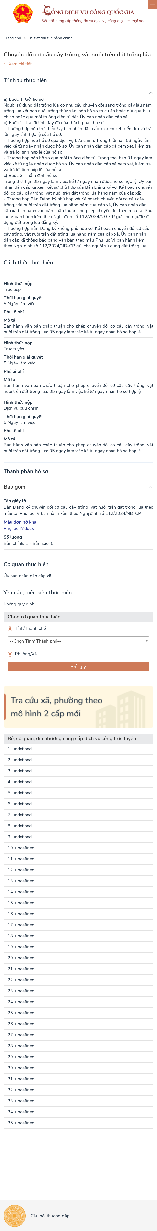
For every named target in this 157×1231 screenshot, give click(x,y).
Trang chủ (12, 38)
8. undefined (20, 826)
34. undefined (21, 1112)
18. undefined (21, 936)
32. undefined (21, 1090)
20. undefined (21, 958)
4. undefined (20, 782)
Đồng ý (78, 667)
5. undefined (20, 793)
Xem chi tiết (20, 64)
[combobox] (78, 641)
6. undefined (20, 804)
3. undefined (20, 771)
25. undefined (21, 1013)
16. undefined (21, 914)
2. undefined (20, 760)
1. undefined (20, 749)
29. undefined (21, 1057)
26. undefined (21, 1024)
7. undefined (20, 815)
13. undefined (21, 881)
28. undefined (21, 1046)
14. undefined (21, 892)
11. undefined (21, 859)
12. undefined (21, 870)
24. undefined (21, 1002)
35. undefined (21, 1123)
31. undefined (21, 1079)
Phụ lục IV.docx (19, 528)
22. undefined (21, 980)
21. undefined (21, 969)
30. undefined (21, 1068)
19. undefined (21, 947)
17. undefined (21, 925)
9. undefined (20, 837)
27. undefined (21, 1035)
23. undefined (21, 991)
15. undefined (21, 903)
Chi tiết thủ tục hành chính (50, 38)
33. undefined (21, 1101)
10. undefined (21, 848)
